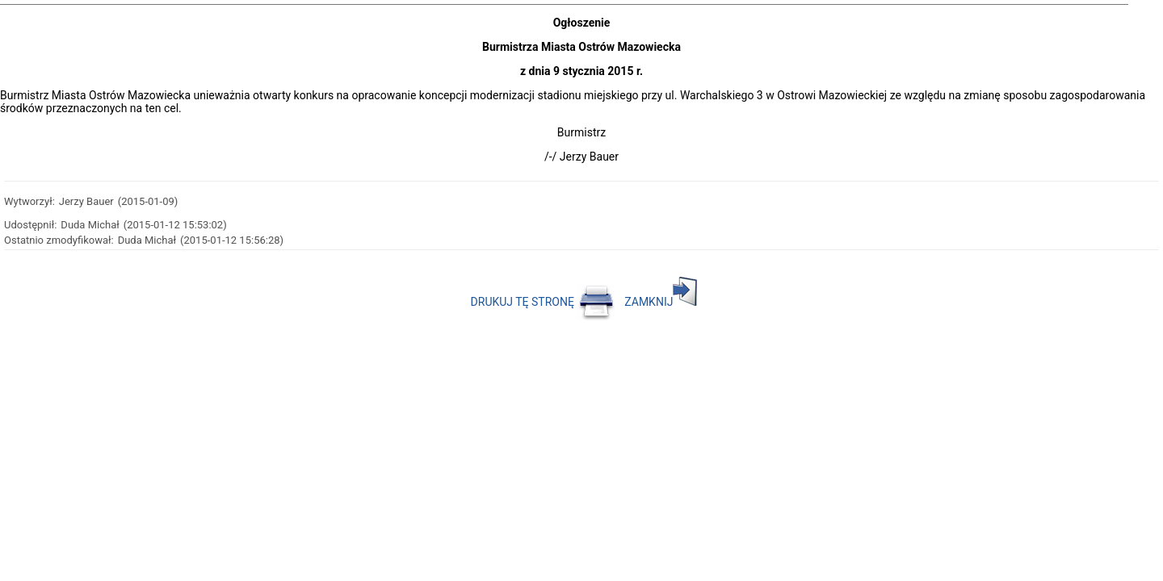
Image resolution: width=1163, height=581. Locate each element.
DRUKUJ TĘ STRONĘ (543, 301)
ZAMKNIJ (660, 301)
